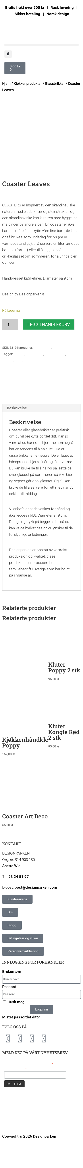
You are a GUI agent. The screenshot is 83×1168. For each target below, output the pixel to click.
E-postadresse (15, 1094)
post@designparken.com (36, 913)
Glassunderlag (55, 380)
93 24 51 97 (18, 903)
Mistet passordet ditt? (21, 1043)
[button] (41, 45)
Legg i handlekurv (48, 350)
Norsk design (33, 386)
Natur (19, 386)
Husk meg (14, 1028)
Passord (9, 1012)
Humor (71, 380)
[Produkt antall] (10, 350)
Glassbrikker (55, 84)
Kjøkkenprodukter (28, 84)
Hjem (6, 84)
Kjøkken (8, 386)
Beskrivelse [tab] (17, 434)
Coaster (19, 380)
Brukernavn (11, 997)
